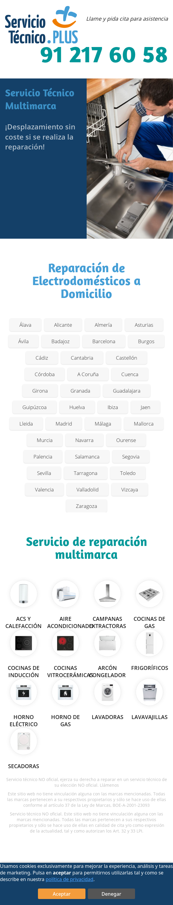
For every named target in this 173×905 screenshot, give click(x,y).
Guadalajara (126, 390)
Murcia (45, 440)
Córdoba (45, 374)
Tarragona (85, 473)
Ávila (23, 341)
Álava (25, 324)
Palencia (42, 456)
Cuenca (129, 374)
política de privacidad (70, 879)
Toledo (128, 473)
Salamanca (87, 456)
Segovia (131, 456)
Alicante (63, 324)
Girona (40, 390)
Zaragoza (86, 506)
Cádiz (42, 357)
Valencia (44, 489)
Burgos (146, 341)
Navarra (84, 440)
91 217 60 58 (104, 56)
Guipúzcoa (34, 407)
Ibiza (113, 407)
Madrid (64, 423)
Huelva (77, 407)
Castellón (126, 357)
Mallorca (144, 423)
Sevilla (44, 473)
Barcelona (103, 341)
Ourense (126, 440)
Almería (103, 324)
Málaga (103, 423)
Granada (80, 390)
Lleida (26, 423)
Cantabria (82, 357)
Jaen (145, 407)
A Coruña (88, 374)
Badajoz (60, 341)
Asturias (144, 324)
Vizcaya (129, 489)
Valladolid (87, 489)
